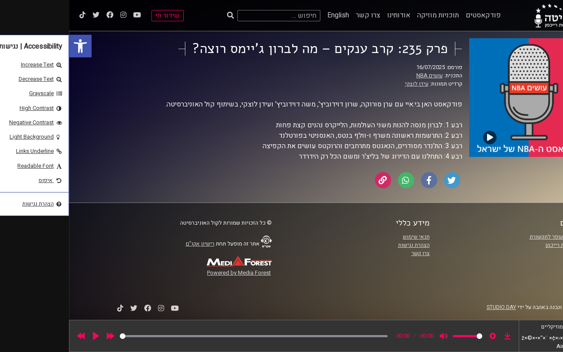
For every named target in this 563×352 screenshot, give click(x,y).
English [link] (269, 15)
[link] (11, 46)
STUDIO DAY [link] (432, 307)
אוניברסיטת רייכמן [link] (497, 245)
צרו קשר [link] (299, 15)
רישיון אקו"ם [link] (131, 244)
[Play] (27, 336)
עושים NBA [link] (360, 76)
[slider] (185, 336)
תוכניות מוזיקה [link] (369, 15)
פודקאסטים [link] (414, 15)
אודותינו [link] (329, 15)
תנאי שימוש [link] (347, 237)
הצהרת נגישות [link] (345, 245)
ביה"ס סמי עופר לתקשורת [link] (490, 237)
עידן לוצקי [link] (347, 84)
